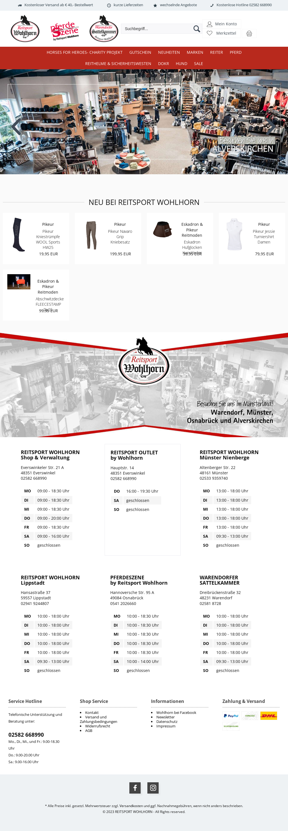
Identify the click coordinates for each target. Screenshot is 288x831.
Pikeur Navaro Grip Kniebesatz (120, 237)
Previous (16, 122)
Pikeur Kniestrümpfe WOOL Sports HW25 (48, 239)
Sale (198, 63)
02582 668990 (26, 734)
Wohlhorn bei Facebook (176, 712)
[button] (222, 23)
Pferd (236, 52)
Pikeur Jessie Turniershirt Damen (264, 237)
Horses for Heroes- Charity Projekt (85, 52)
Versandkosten (131, 805)
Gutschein (140, 52)
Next (271, 122)
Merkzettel (226, 33)
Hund (181, 63)
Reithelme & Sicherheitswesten (118, 63)
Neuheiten (169, 52)
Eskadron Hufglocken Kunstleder (192, 247)
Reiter (216, 52)
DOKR (163, 63)
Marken (195, 52)
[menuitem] (179, 712)
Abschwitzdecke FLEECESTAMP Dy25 (50, 304)
